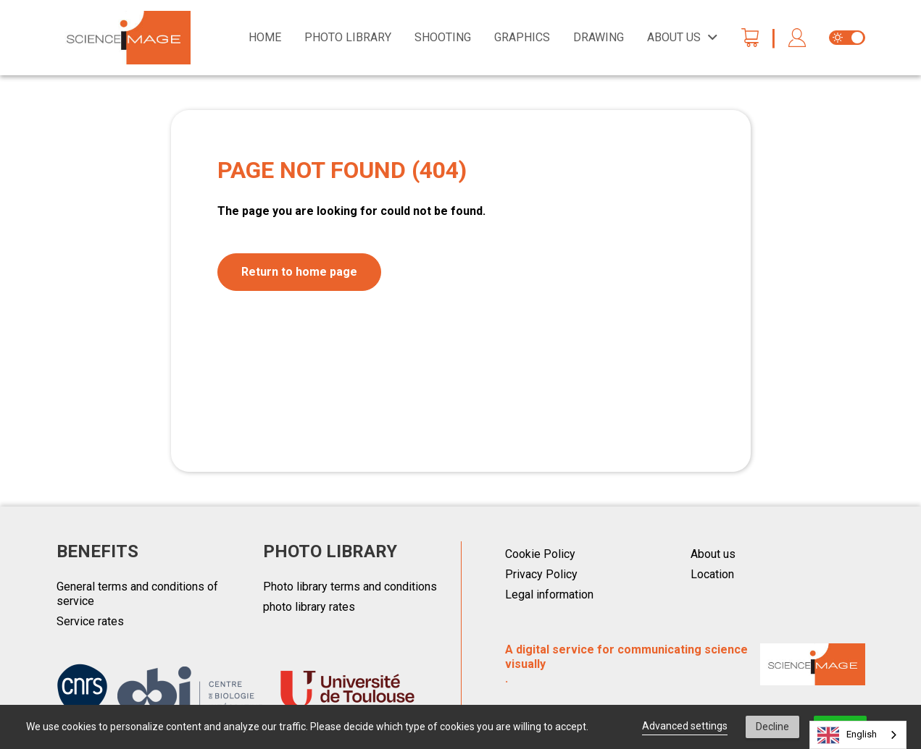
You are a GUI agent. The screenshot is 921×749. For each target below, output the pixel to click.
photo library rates (309, 607)
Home (265, 37)
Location (712, 574)
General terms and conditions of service (137, 594)
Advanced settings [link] (685, 726)
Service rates (90, 621)
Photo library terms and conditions (350, 586)
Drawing (598, 37)
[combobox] (858, 735)
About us (713, 554)
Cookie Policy (540, 554)
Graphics (522, 37)
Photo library (347, 37)
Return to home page (299, 272)
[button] (797, 38)
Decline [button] (772, 726)
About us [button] (674, 37)
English (847, 735)
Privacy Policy (541, 574)
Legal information (549, 594)
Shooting (442, 37)
